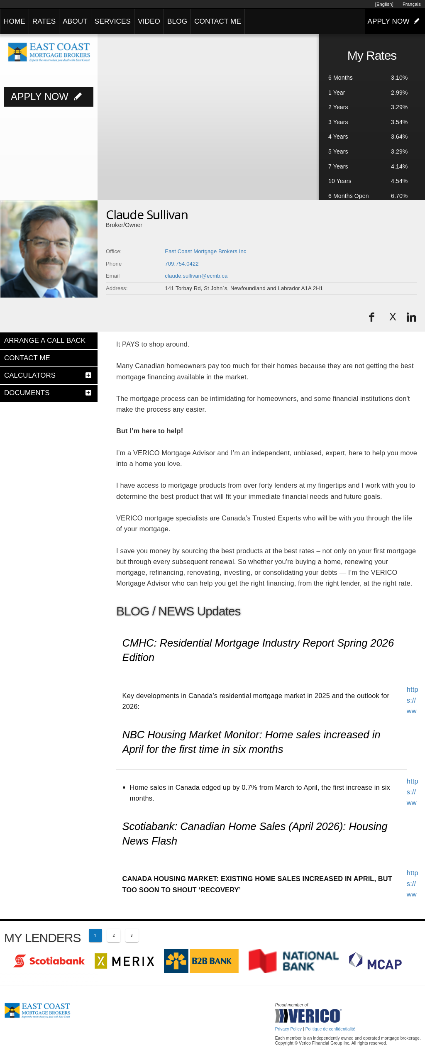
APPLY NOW (395, 21)
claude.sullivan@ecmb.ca (196, 276)
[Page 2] (113, 935)
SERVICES (113, 21)
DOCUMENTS (27, 393)
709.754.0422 (181, 264)
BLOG (177, 21)
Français (412, 4)
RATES (44, 21)
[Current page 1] (95, 935)
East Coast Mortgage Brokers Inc (205, 251)
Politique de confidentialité (330, 1029)
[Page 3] (132, 935)
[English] (384, 4)
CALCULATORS (30, 375)
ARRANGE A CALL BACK (44, 340)
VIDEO (149, 21)
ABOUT (75, 21)
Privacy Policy (288, 1029)
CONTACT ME (217, 21)
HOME (14, 21)
